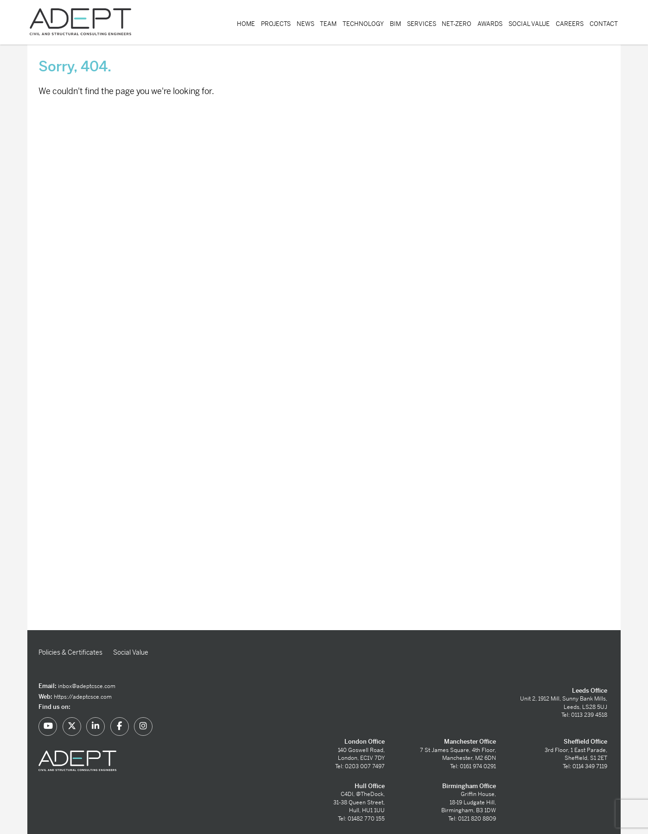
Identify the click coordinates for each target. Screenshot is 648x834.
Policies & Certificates (70, 652)
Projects (276, 24)
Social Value (529, 24)
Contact (604, 24)
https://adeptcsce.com (83, 697)
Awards (489, 24)
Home (246, 24)
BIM (395, 24)
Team (328, 24)
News (305, 24)
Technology (363, 24)
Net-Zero (456, 24)
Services (421, 24)
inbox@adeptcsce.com (86, 686)
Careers (570, 24)
